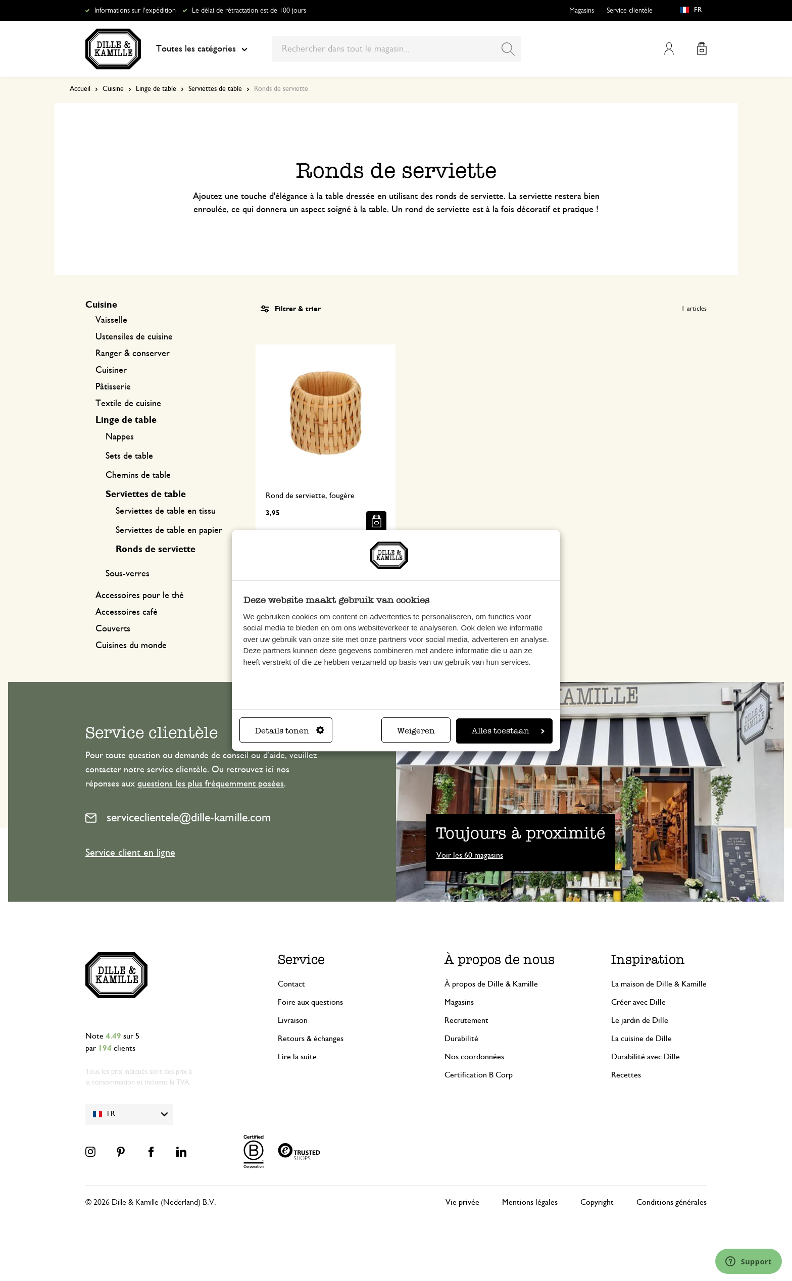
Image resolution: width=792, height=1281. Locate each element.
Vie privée (462, 1202)
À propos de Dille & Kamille (491, 984)
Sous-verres (128, 573)
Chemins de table (138, 475)
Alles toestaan (508, 730)
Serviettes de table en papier (169, 530)
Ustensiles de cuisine (134, 336)
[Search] (508, 49)
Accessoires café (126, 612)
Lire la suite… (301, 1057)
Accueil (80, 88)
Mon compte (669, 48)
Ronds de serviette (155, 549)
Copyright (597, 1202)
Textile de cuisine (128, 403)
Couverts (112, 628)
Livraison (293, 1020)
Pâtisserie (113, 386)
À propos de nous (499, 959)
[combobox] (396, 49)
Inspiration (648, 959)
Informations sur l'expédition (135, 10)
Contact (291, 984)
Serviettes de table (215, 88)
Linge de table (156, 88)
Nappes (120, 436)
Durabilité (461, 1038)
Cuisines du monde (131, 645)
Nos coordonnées (474, 1057)
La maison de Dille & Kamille (659, 984)
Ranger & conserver (132, 353)
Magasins (581, 10)
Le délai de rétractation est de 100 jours (249, 10)
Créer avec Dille (638, 1002)
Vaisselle (111, 320)
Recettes (626, 1075)
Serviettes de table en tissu (166, 511)
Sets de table (129, 456)
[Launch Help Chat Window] (748, 1261)
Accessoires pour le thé (139, 595)
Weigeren (416, 730)
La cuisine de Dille (641, 1038)
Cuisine (113, 88)
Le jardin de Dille (639, 1020)
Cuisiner (111, 370)
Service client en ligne (130, 853)
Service (301, 959)
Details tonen (289, 730)
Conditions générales (671, 1202)
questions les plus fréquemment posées (210, 784)
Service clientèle (630, 10)
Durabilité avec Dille (645, 1057)
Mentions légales (530, 1202)
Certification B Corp (478, 1075)
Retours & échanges (310, 1038)
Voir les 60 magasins (469, 855)
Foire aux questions (310, 1002)
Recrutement (466, 1020)
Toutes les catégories (201, 49)
